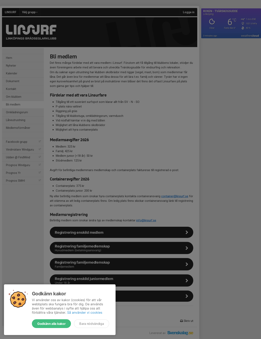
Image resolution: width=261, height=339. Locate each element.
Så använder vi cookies (84, 312)
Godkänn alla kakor (51, 324)
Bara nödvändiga (91, 324)
